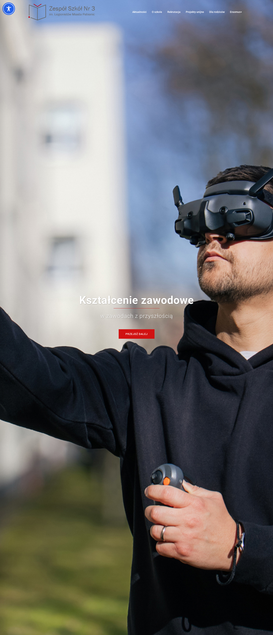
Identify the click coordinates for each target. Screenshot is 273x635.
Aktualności (139, 11)
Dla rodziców (217, 11)
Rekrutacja (173, 11)
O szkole (157, 11)
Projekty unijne (195, 11)
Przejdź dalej (137, 333)
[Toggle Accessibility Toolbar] (9, 9)
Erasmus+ (236, 11)
